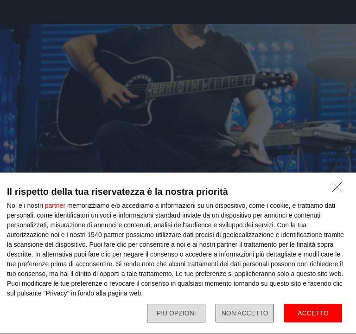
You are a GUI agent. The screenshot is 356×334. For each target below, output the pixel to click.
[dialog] (178, 253)
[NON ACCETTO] (339, 189)
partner (55, 205)
